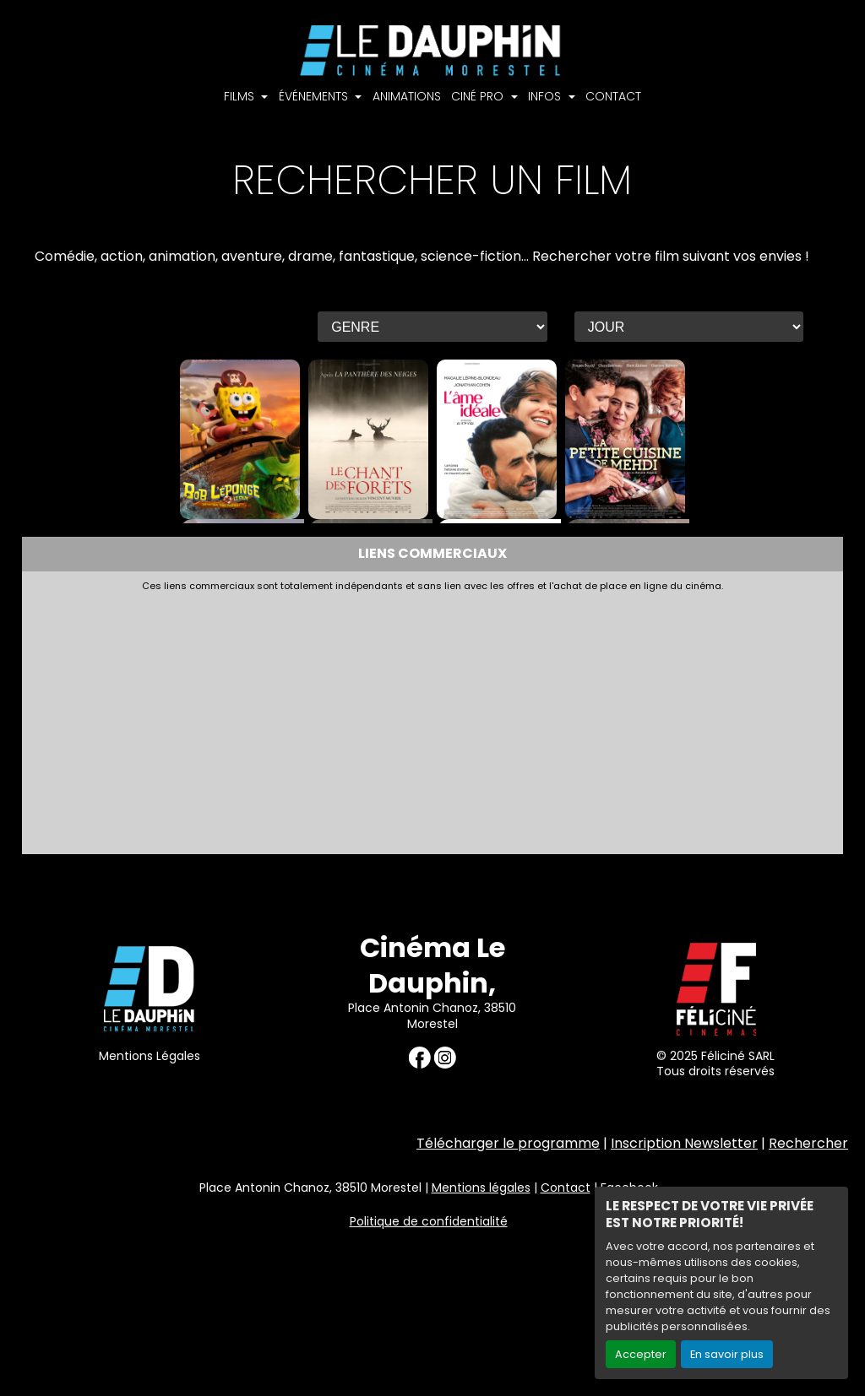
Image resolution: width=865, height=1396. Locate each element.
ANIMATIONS (407, 96)
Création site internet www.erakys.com (741, 1295)
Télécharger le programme (508, 1143)
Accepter (640, 1354)
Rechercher (808, 1143)
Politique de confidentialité (429, 1221)
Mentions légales (481, 1187)
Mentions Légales (149, 1055)
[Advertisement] (433, 718)
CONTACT (613, 96)
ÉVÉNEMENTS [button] (315, 96)
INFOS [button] (546, 96)
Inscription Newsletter (684, 1143)
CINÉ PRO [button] (479, 96)
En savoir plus (727, 1354)
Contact (565, 1187)
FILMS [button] (241, 96)
